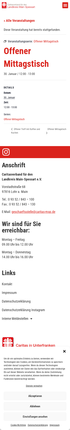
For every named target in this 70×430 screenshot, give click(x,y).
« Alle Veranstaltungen (19, 21)
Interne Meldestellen (17, 318)
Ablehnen (35, 406)
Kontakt (7, 284)
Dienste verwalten (34, 386)
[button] (64, 351)
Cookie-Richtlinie (18, 425)
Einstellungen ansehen (35, 416)
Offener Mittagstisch (14, 119)
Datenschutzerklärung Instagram (23, 310)
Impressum (55, 425)
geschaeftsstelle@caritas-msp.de (33, 212)
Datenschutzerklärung (38, 425)
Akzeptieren (35, 396)
